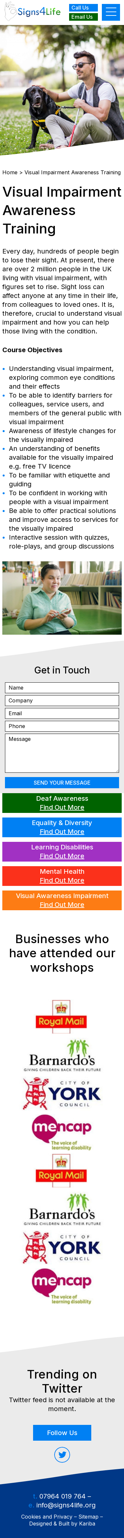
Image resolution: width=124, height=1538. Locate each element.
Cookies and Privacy (46, 1516)
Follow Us (62, 1433)
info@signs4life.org (66, 1505)
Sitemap (88, 1516)
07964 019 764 (62, 1496)
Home (10, 172)
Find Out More (62, 807)
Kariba (87, 1523)
